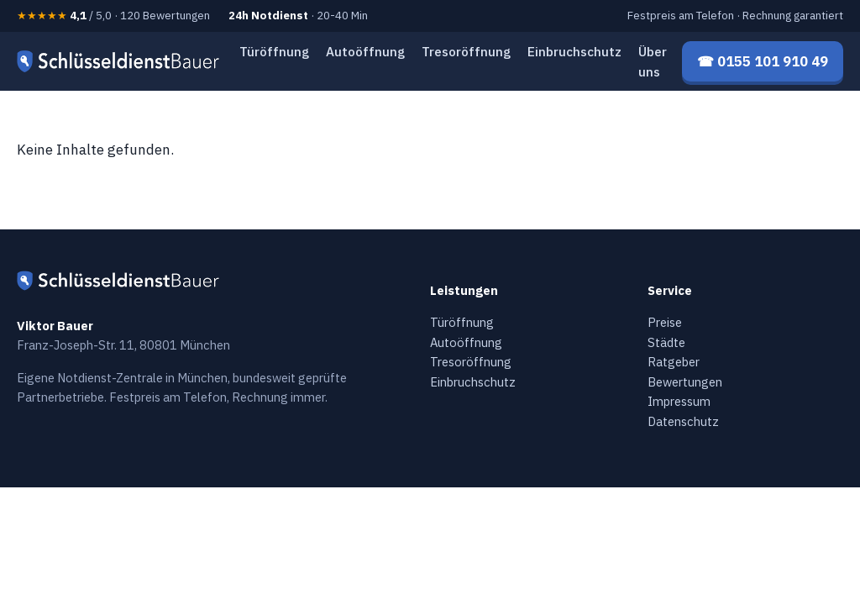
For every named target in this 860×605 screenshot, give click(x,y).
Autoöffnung (365, 51)
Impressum (679, 401)
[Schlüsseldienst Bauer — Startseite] (120, 61)
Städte (666, 342)
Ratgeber (674, 362)
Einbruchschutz (574, 51)
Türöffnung (274, 51)
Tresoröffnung (466, 51)
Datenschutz (683, 421)
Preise (665, 322)
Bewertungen (685, 382)
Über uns (652, 61)
